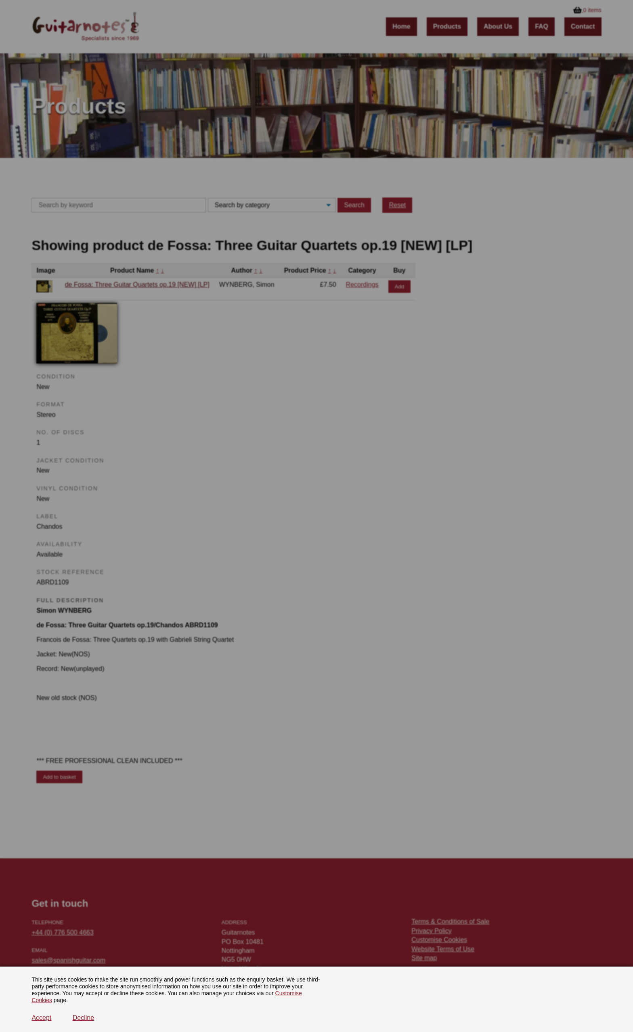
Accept (41, 1017)
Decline (83, 1017)
